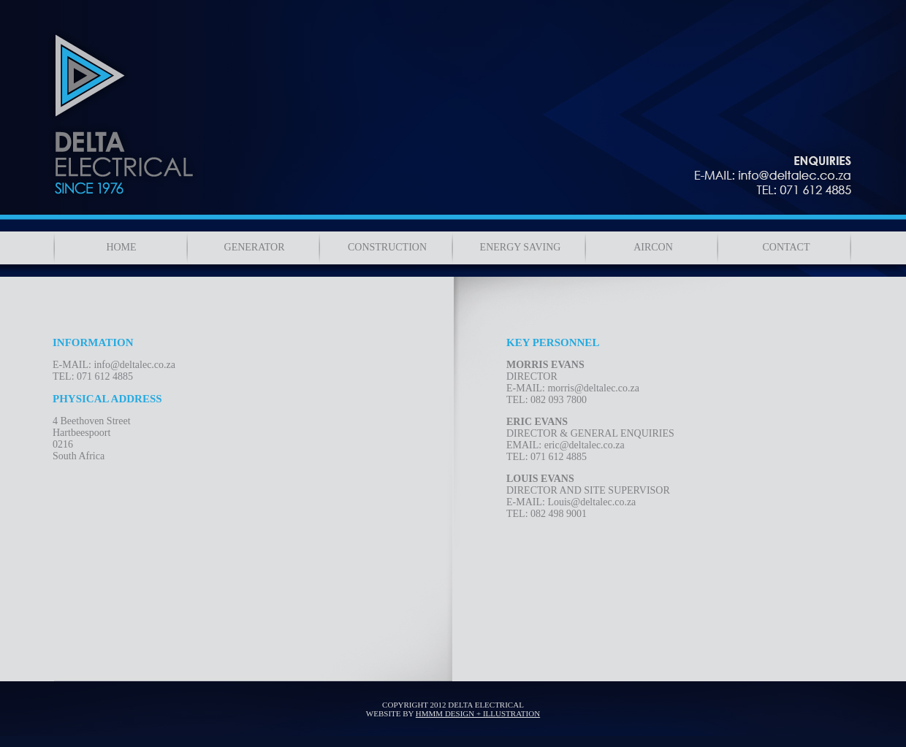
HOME (121, 247)
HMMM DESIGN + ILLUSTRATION (478, 713)
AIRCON (653, 247)
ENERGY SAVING (520, 247)
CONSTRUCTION (387, 247)
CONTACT (786, 247)
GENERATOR (254, 247)
